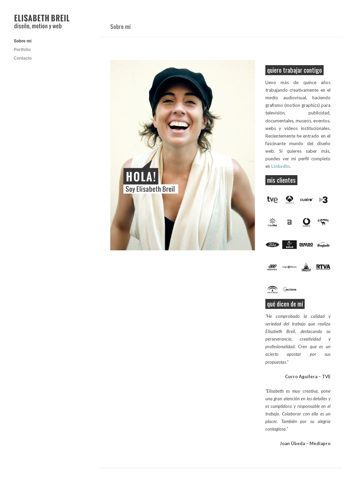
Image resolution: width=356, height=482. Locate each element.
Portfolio (22, 49)
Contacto (23, 58)
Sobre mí (22, 41)
